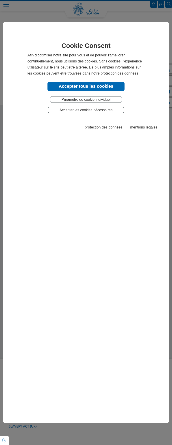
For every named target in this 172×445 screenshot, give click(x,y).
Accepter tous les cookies (86, 86)
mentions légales (143, 127)
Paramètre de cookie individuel (86, 99)
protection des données (103, 127)
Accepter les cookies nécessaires (86, 110)
